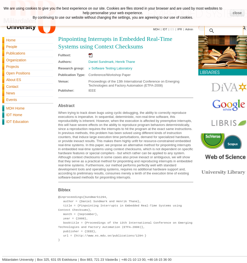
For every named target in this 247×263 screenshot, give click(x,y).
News (10, 93)
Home (11, 40)
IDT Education (17, 122)
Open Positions (18, 73)
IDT (165, 29)
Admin (189, 29)
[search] (218, 28)
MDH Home (15, 108)
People (11, 47)
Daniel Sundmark (101, 62)
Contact (12, 87)
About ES (13, 80)
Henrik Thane (125, 62)
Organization (16, 60)
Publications (15, 53)
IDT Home (14, 115)
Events (11, 100)
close (237, 13)
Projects (12, 67)
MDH (156, 29)
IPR (179, 29)
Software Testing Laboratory (112, 68)
